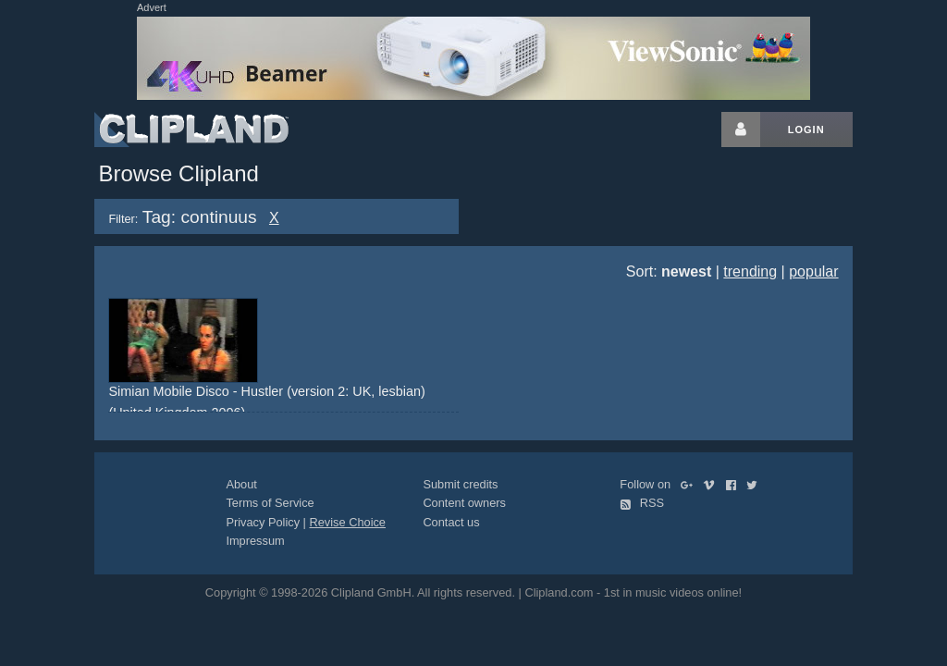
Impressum (255, 541)
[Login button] (740, 129)
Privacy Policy (263, 522)
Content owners (464, 503)
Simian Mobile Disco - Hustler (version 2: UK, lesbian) (266, 391)
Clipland (191, 129)
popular (813, 271)
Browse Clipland (178, 173)
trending (750, 271)
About (241, 484)
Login (806, 129)
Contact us (451, 522)
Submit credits (460, 484)
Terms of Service (270, 503)
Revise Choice (347, 522)
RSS (642, 503)
